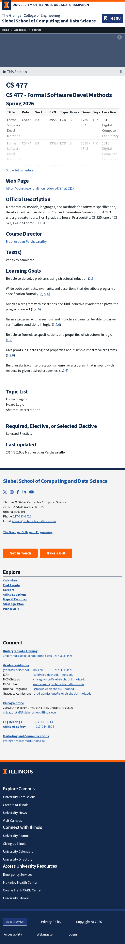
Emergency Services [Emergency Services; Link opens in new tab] (17, 874)
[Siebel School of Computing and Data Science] (49, 21)
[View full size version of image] (119, 37)
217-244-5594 (45, 726)
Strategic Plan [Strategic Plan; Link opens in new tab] (13, 604)
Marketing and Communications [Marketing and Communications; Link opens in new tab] (26, 736)
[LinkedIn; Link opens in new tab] (24, 492)
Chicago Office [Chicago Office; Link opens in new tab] (13, 703)
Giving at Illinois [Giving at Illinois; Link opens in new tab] (14, 843)
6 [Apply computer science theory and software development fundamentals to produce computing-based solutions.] (92, 278)
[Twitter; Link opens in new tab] (5, 492)
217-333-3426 (22, 516)
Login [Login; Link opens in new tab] (73, 934)
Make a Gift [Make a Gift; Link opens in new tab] (56, 553)
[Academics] (20, 30)
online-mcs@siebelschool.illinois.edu (58, 684)
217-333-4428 (63, 656)
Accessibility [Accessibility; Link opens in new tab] (13, 934)
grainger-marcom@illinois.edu (24, 741)
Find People (11, 585)
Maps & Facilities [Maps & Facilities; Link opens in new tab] (15, 599)
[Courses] (36, 30)
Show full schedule (19, 170)
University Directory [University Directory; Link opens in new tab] (17, 859)
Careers (8, 590)
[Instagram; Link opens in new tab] (12, 492)
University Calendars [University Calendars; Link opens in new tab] (18, 851)
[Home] (5, 30)
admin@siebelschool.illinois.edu (34, 521)
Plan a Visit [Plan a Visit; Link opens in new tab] (11, 609)
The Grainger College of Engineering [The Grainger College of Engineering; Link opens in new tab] (31, 15)
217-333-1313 (44, 722)
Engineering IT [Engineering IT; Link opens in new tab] (13, 722)
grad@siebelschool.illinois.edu (23, 670)
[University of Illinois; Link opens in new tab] (18, 771)
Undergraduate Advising (20, 651)
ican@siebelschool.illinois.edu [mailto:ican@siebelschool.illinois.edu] (53, 675)
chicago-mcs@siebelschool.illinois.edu (59, 679)
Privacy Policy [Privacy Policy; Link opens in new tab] (51, 921)
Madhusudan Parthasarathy (26, 241)
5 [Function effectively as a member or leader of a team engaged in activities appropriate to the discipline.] (45, 294)
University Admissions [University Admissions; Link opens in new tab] (19, 797)
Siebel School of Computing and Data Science (55, 480)
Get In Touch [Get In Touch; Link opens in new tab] (20, 553)
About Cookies (15, 921)
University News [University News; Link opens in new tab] (15, 812)
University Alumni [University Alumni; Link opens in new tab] (16, 835)
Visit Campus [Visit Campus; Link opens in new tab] (12, 820)
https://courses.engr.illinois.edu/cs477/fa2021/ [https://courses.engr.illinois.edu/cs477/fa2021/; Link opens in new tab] (40, 188)
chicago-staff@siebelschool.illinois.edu (29, 712)
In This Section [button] (15, 71)
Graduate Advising (16, 665)
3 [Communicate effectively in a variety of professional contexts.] (41, 294)
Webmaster (45, 934)
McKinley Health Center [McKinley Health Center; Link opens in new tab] (20, 882)
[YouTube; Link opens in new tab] (31, 492)
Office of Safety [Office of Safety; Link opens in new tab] (14, 726)
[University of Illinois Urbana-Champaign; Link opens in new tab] (45, 6)
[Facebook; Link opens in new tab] (18, 492)
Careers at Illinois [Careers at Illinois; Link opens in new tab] (15, 804)
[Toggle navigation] (112, 18)
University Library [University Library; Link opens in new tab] (16, 898)
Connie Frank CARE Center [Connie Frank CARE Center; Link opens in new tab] (22, 890)
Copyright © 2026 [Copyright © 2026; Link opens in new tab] (89, 921)
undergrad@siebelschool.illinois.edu (27, 656)
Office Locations (14, 594)
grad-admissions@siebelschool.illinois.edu (62, 693)
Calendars (10, 580)
